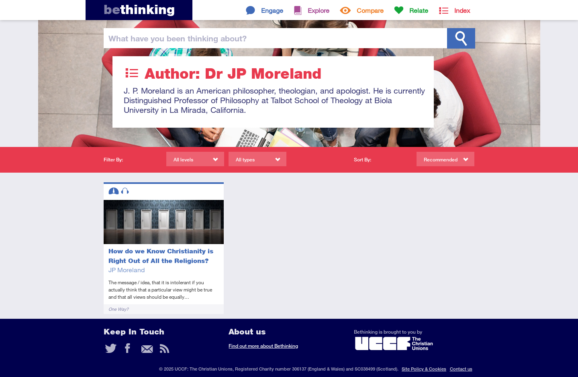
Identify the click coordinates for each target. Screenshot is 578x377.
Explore (318, 10)
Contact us (461, 368)
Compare (370, 10)
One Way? (118, 309)
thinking (139, 9)
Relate (418, 10)
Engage (272, 10)
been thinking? (177, 38)
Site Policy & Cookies (424, 368)
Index (462, 10)
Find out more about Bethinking (263, 346)
